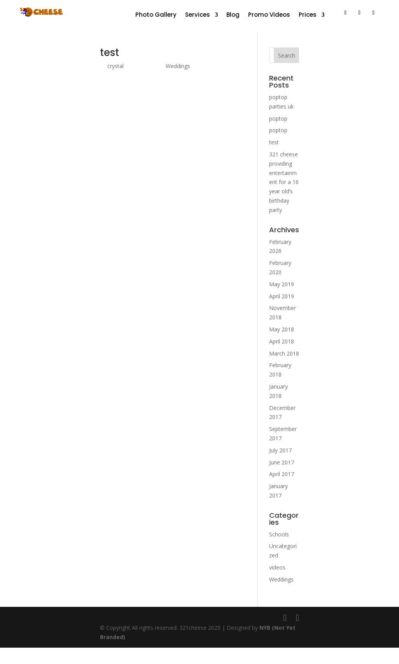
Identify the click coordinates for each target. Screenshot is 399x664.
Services (197, 15)
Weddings (178, 66)
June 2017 (281, 462)
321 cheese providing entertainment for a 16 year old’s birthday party (284, 182)
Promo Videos (269, 15)
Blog (233, 15)
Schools (279, 534)
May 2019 (281, 284)
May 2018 (281, 329)
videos (277, 567)
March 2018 (284, 353)
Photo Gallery (156, 15)
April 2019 (281, 296)
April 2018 (281, 341)
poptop (278, 118)
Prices (308, 15)
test (109, 53)
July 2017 (280, 450)
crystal (115, 66)
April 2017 (281, 474)
